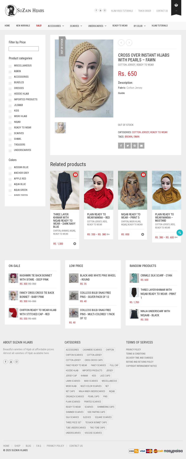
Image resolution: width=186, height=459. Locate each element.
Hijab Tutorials (160, 25)
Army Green (21, 195)
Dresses (19, 88)
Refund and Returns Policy (139, 362)
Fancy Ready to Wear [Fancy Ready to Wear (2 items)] (76, 365)
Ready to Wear (120, 25)
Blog (28, 445)
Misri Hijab (135, 221)
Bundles (19, 82)
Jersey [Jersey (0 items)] (109, 370)
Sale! (39, 25)
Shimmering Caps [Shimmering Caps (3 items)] (105, 407)
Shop (17, 445)
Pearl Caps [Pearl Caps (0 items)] (93, 396)
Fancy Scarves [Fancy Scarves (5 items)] (98, 365)
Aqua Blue (20, 184)
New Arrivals (23, 25)
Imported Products (25, 99)
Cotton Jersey (126, 64)
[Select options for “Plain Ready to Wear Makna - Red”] (108, 234)
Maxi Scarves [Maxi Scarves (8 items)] (91, 381)
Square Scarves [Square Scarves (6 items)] (103, 417)
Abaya (17, 71)
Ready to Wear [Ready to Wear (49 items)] (73, 407)
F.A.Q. (38, 445)
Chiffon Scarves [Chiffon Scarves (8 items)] (74, 355)
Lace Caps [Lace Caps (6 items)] (105, 375)
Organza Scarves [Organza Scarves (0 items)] (75, 396)
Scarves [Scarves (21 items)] (89, 407)
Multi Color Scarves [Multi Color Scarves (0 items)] (91, 386)
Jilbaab (18, 105)
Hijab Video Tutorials (122, 11)
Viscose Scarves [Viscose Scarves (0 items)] (93, 433)
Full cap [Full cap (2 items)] (114, 365)
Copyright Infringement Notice (141, 366)
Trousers (19, 144)
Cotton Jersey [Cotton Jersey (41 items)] (94, 355)
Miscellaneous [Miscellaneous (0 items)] (109, 381)
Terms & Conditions (135, 353)
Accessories (54, 26)
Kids (105, 221)
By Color (138, 26)
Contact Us (162, 11)
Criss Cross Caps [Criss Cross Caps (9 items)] (94, 360)
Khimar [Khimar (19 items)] (84, 375)
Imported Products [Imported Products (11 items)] (92, 370)
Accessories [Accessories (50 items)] (72, 349)
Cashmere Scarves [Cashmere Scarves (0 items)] (92, 349)
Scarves (74, 26)
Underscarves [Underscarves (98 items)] (73, 433)
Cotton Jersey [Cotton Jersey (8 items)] (73, 360)
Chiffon (57, 231)
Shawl (17, 138)
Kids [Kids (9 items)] (94, 375)
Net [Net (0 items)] (107, 386)
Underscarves (95, 26)
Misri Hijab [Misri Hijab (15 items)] (71, 386)
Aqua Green (20, 189)
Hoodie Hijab (21, 93)
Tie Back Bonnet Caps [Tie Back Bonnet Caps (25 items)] (96, 422)
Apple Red (20, 178)
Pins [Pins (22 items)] (105, 396)
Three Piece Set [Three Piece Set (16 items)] (73, 422)
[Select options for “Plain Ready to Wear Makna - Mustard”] (176, 237)
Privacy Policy (133, 349)
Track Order (144, 11)
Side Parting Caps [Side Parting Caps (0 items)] (96, 412)
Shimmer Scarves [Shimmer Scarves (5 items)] (75, 412)
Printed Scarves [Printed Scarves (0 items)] (92, 401)
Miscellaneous (23, 65)
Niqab (72, 231)
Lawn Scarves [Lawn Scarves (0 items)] (73, 381)
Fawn (136, 136)
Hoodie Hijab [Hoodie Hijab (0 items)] (72, 370)
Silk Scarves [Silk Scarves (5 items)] (72, 417)
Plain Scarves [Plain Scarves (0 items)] (73, 401)
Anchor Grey (21, 172)
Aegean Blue (21, 167)
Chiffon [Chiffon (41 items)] (110, 349)
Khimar (65, 231)
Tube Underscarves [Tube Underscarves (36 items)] (76, 427)
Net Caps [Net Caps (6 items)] (70, 391)
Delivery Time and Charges (139, 358)
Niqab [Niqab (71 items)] (112, 391)
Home (7, 25)
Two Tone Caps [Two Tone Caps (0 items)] (97, 427)
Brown (128, 136)
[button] (74, 244)
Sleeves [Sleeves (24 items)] (87, 417)
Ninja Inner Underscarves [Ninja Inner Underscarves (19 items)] (92, 391)
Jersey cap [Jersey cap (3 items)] (71, 375)
